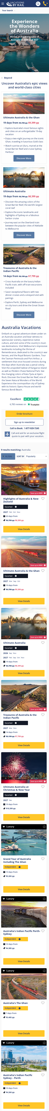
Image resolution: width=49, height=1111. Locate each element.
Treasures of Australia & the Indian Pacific (20, 716)
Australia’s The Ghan (15, 1003)
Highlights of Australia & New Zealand (20, 500)
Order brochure (24, 413)
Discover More (24, 158)
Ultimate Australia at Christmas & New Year (16, 788)
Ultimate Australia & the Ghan (21, 570)
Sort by (20, 456)
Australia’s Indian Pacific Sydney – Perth (17, 1077)
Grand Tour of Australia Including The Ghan (17, 860)
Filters (8, 456)
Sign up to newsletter (24, 422)
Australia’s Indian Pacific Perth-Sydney (21, 932)
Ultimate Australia (14, 642)
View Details (24, 529)
